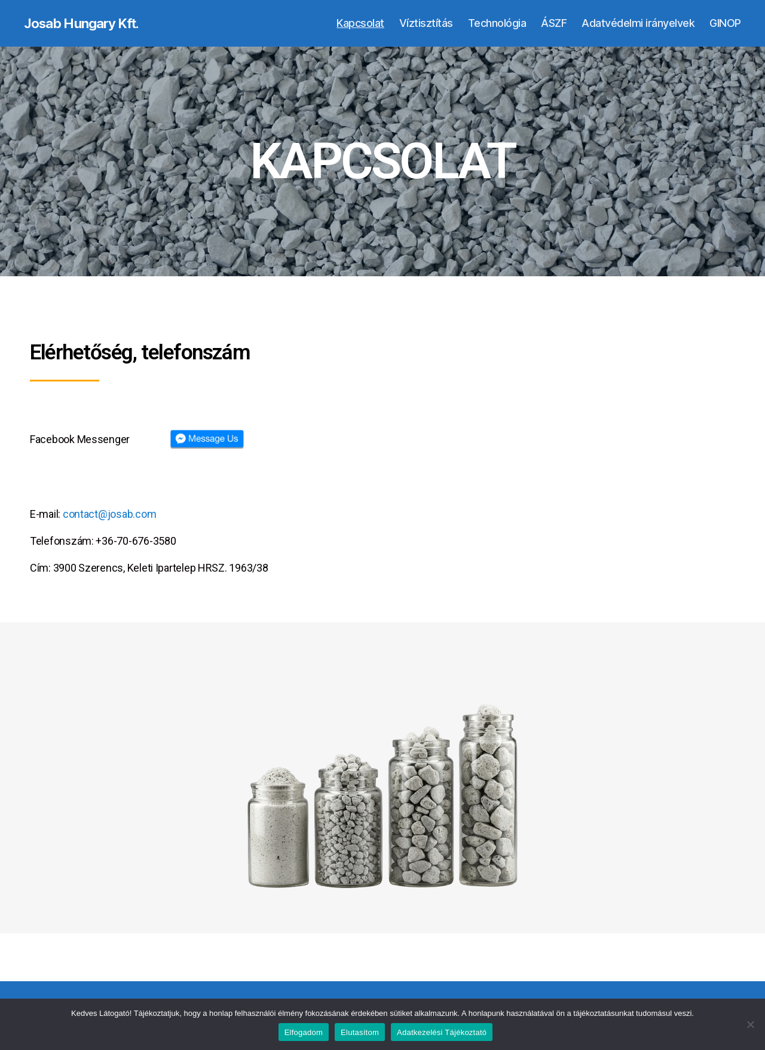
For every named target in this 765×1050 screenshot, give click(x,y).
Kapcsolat (360, 23)
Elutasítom (360, 1032)
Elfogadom (303, 1032)
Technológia (497, 23)
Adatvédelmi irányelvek (638, 23)
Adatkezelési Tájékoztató (441, 1032)
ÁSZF (554, 23)
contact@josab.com (109, 515)
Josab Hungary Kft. (87, 24)
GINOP (725, 23)
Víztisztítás (426, 23)
